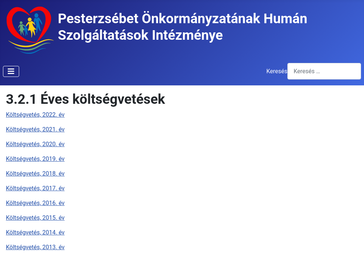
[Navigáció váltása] (11, 71)
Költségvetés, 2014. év (35, 232)
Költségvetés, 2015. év (35, 217)
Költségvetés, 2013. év (35, 247)
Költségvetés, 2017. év (35, 188)
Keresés (276, 71)
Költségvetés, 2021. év (35, 129)
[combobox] (324, 71)
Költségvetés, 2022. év (35, 114)
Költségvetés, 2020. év (35, 144)
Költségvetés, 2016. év (35, 202)
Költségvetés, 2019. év (35, 158)
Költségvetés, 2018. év (35, 173)
